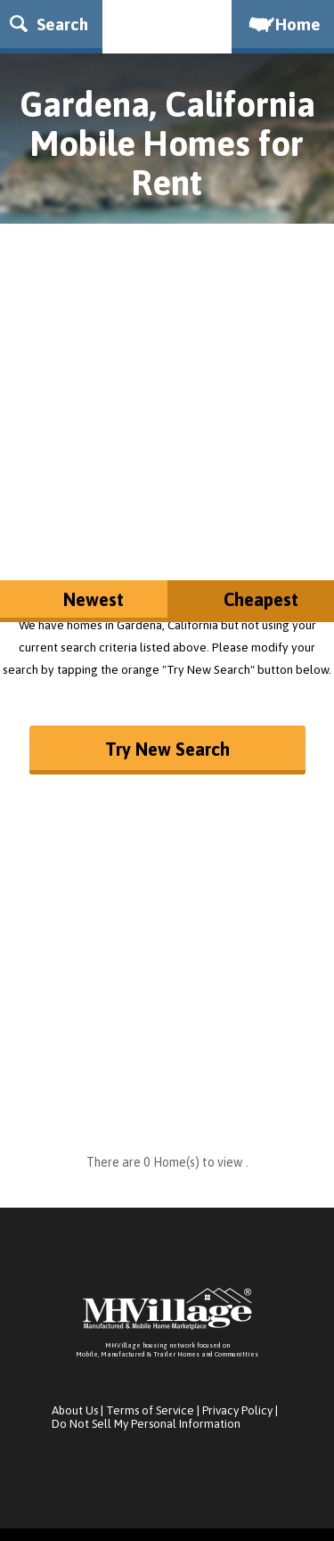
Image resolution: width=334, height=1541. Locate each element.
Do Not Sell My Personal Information (146, 1423)
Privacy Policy (237, 1410)
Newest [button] (93, 599)
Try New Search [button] (167, 749)
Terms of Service (150, 1410)
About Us (75, 1410)
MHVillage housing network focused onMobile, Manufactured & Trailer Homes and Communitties (167, 1349)
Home (283, 24)
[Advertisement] (167, 391)
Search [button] (49, 24)
